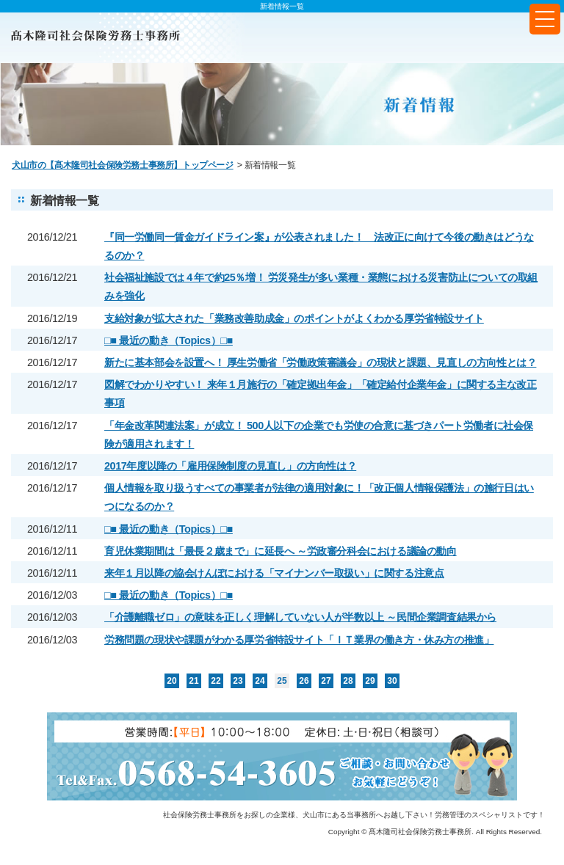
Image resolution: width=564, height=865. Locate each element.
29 (370, 681)
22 (215, 681)
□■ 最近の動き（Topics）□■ (168, 340)
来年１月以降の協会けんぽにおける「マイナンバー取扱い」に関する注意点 (274, 573)
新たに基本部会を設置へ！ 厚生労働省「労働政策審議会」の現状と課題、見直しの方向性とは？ (320, 362)
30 (392, 681)
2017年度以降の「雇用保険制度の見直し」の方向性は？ (230, 466)
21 (193, 681)
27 (325, 681)
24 (259, 681)
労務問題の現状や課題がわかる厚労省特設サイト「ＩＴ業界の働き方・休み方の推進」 (299, 640)
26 (303, 681)
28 (347, 681)
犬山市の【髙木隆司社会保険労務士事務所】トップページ (123, 165)
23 (237, 681)
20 (171, 681)
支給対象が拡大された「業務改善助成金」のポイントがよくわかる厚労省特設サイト (294, 318)
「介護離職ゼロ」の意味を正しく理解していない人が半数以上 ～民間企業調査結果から (300, 617)
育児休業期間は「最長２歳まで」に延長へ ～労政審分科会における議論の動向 (280, 551)
